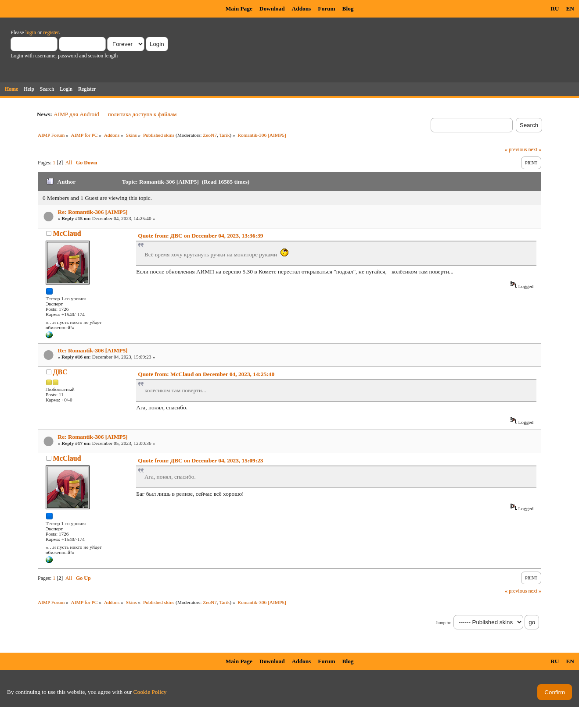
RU (554, 8)
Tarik (224, 135)
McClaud (67, 233)
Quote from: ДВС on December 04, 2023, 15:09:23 (200, 460)
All (68, 163)
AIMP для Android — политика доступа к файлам (115, 114)
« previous (516, 149)
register (50, 32)
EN (570, 8)
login (30, 32)
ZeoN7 (210, 135)
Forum (326, 8)
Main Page (239, 8)
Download (272, 8)
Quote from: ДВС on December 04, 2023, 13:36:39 (200, 235)
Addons (301, 8)
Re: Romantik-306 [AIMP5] (93, 212)
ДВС (60, 372)
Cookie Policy (150, 692)
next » (534, 149)
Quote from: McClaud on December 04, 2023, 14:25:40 (206, 374)
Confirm (554, 692)
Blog (348, 8)
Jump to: (443, 622)
